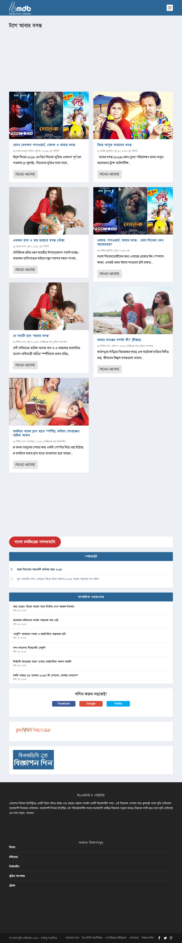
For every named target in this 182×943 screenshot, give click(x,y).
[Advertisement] (91, 58)
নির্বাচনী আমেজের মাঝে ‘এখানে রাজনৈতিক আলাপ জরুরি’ (42, 661)
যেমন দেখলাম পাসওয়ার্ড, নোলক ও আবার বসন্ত (44, 145)
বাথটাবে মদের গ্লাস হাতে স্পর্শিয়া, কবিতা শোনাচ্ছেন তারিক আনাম (46, 433)
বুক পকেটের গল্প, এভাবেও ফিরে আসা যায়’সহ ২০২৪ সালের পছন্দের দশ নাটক (58, 579)
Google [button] (91, 703)
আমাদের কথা (72, 938)
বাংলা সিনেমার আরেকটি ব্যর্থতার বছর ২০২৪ (39, 569)
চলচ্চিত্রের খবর (46, 341)
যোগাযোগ (134, 938)
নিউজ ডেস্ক (21, 341)
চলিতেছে (13, 857)
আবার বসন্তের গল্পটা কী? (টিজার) (119, 340)
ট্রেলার (12, 885)
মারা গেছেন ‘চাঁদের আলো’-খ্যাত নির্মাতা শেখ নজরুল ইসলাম (43, 606)
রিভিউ (56, 151)
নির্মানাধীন (61, 441)
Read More (25, 174)
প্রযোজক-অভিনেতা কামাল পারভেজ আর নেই (35, 620)
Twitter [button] (118, 703)
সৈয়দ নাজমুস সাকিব (24, 151)
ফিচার (12, 847)
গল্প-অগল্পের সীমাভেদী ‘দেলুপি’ (29, 648)
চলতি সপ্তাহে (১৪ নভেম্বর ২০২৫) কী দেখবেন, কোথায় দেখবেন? (45, 675)
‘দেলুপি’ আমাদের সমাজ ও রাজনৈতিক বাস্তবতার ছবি (39, 634)
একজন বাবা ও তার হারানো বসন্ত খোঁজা (39, 240)
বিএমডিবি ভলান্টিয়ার (92, 938)
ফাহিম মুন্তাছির (106, 151)
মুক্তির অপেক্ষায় (60, 341)
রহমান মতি (21, 246)
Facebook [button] (64, 703)
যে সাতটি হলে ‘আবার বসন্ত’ (31, 336)
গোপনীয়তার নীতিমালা (115, 938)
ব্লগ (51, 151)
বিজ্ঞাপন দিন (148, 938)
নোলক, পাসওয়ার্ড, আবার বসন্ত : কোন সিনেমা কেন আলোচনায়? (130, 242)
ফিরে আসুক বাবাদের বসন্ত (114, 145)
